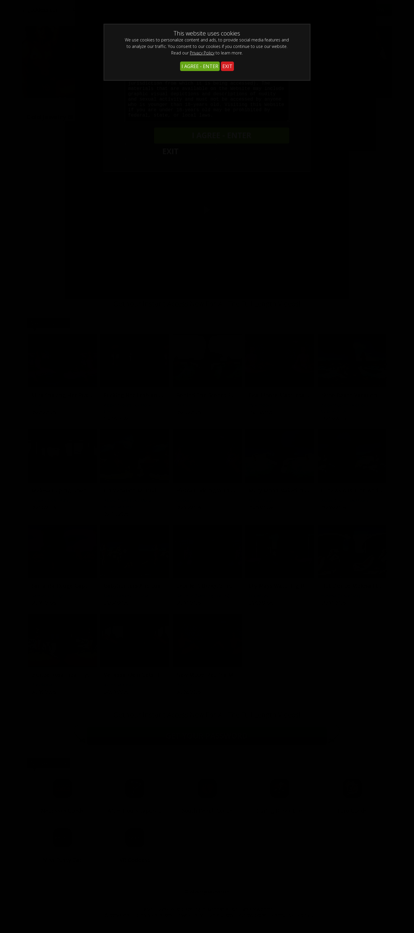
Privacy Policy (202, 53)
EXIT (227, 66)
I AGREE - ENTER (200, 66)
